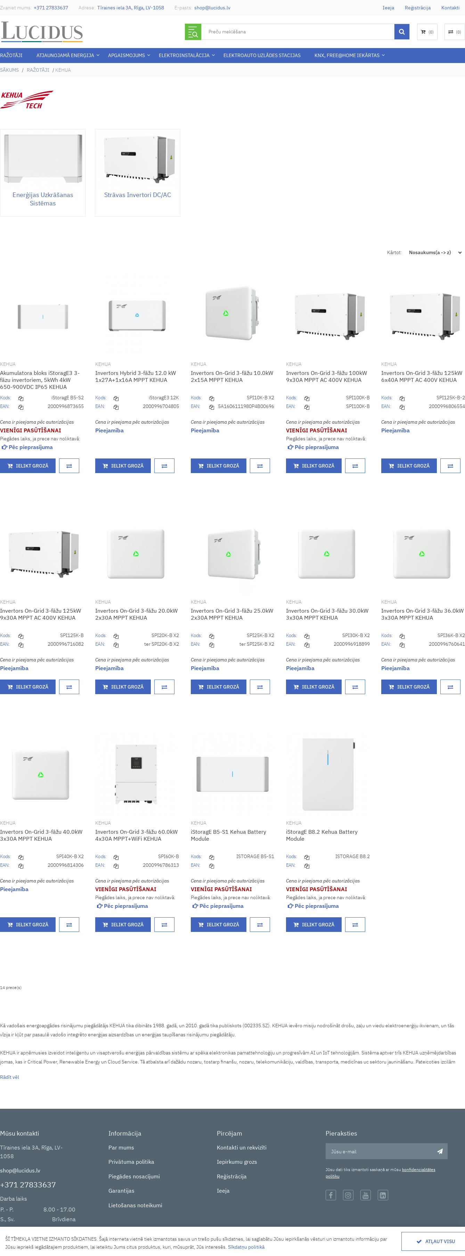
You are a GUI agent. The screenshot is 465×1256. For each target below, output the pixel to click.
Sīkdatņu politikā (246, 1247)
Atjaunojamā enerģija (65, 55)
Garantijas (121, 1190)
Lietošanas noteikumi (135, 1205)
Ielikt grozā (32, 466)
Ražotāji (11, 55)
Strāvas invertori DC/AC (137, 195)
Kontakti (450, 8)
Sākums (9, 70)
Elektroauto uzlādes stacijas (262, 55)
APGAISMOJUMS (126, 55)
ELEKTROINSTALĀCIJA (184, 55)
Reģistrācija (418, 8)
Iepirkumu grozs (237, 1161)
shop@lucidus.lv (212, 8)
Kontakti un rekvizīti (242, 1147)
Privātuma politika (131, 1161)
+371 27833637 (51, 8)
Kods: (5, 397)
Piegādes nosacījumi (134, 1176)
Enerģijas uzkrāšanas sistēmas (43, 199)
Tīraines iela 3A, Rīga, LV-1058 (130, 8)
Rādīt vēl (9, 1077)
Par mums (121, 1147)
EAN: (5, 406)
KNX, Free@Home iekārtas (347, 55)
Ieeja (388, 8)
